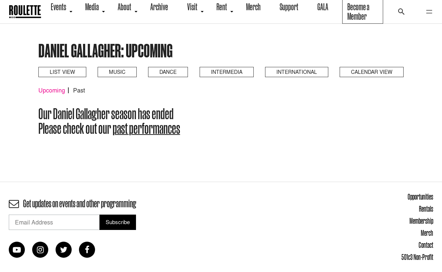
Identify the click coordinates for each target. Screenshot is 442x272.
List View (62, 71)
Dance (168, 71)
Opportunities (420, 196)
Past (79, 90)
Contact (426, 245)
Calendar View (371, 71)
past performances (146, 128)
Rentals (426, 209)
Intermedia (226, 71)
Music (117, 71)
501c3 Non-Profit (417, 257)
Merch (427, 233)
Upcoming (51, 90)
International (296, 71)
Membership (421, 221)
